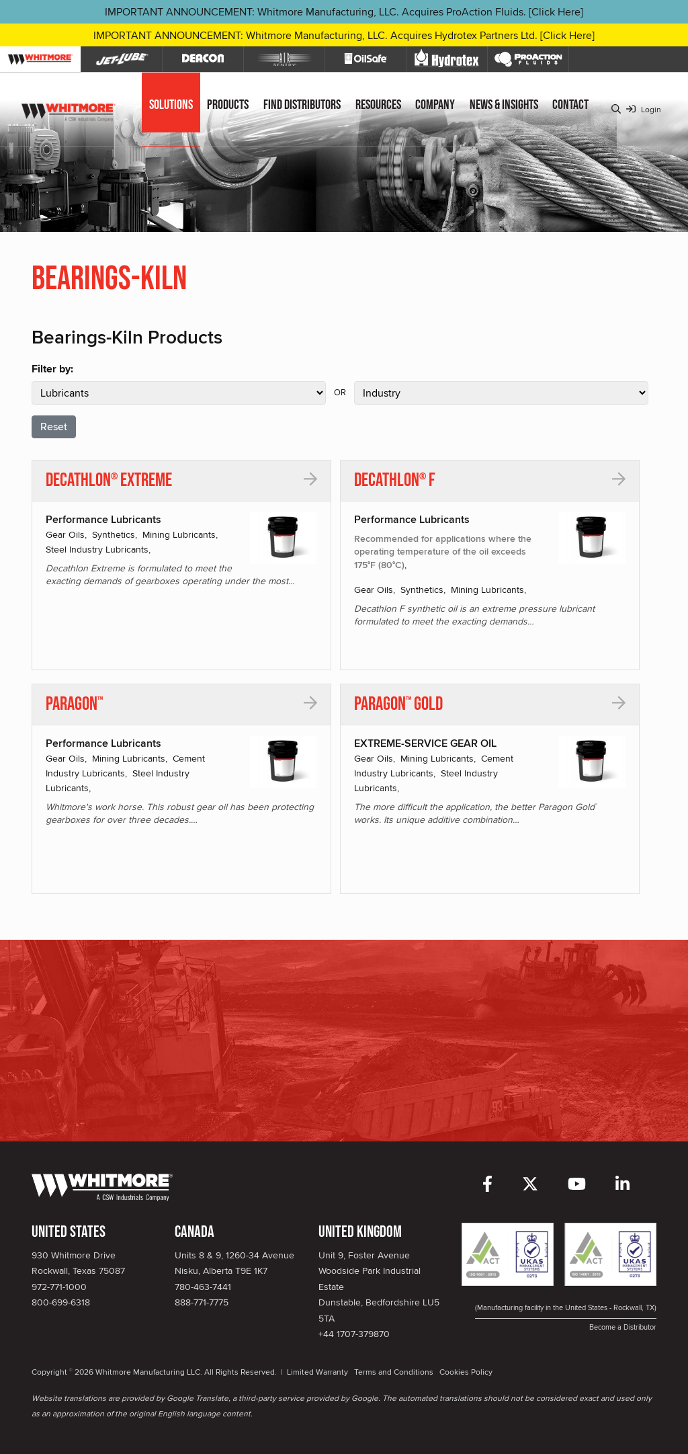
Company (435, 105)
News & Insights (504, 105)
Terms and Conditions (393, 1371)
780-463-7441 (203, 1286)
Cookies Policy (465, 1371)
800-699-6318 (61, 1302)
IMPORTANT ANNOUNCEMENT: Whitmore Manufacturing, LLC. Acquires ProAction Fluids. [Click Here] (344, 11)
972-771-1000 (59, 1286)
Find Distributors (302, 105)
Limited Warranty (317, 1371)
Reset (53, 426)
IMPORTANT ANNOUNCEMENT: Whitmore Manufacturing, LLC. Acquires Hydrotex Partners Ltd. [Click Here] (344, 35)
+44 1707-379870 (354, 1333)
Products (228, 105)
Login (643, 109)
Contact (570, 105)
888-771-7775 (201, 1302)
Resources (378, 105)
